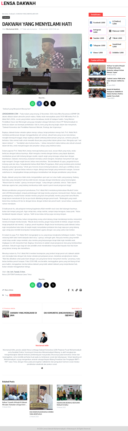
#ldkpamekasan (15, 295)
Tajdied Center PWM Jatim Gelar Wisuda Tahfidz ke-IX (116, 81)
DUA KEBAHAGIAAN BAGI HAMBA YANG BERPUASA (42, 413)
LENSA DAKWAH (18, 3)
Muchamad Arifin (12, 29)
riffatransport (71, 429)
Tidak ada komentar (29, 29)
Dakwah (12, 14)
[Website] (42, 368)
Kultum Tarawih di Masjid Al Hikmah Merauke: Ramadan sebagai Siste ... (14, 403)
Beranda (5, 14)
